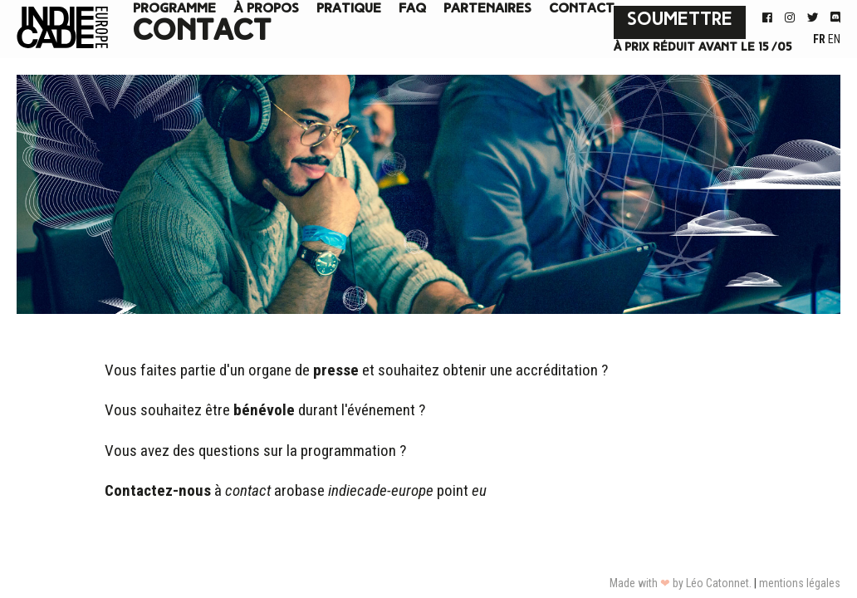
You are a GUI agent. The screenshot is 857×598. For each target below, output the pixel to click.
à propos (266, 9)
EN (834, 39)
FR (820, 39)
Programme (174, 9)
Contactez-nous (158, 490)
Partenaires (487, 9)
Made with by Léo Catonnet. (681, 583)
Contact (582, 9)
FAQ (412, 9)
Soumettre (679, 20)
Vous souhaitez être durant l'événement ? (265, 409)
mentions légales (799, 583)
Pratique (348, 9)
